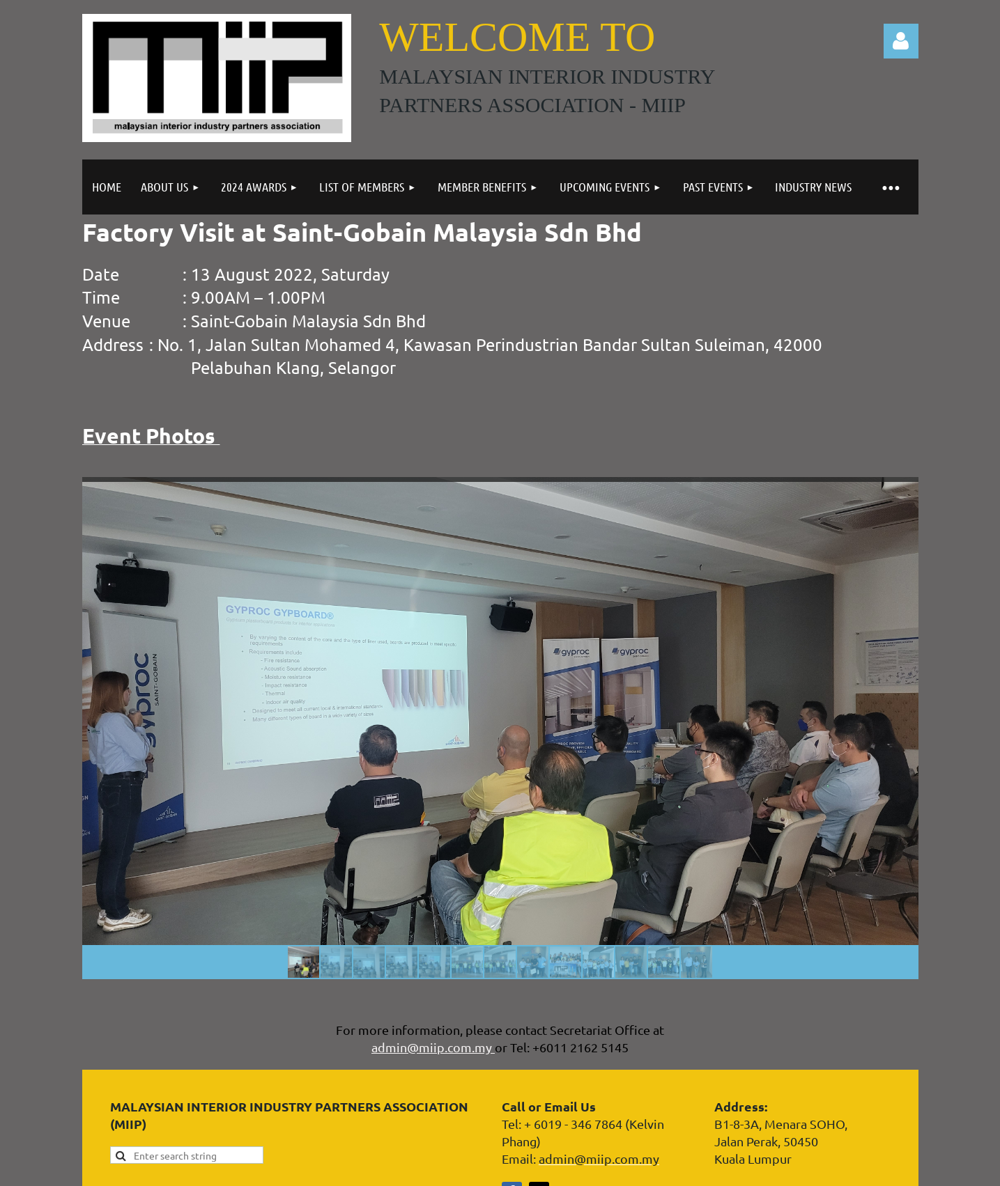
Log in (901, 41)
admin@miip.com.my (433, 1047)
